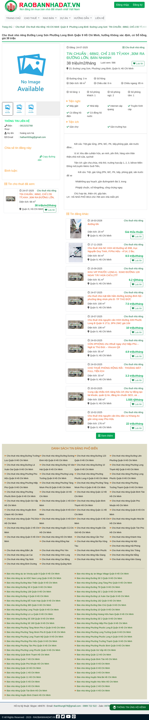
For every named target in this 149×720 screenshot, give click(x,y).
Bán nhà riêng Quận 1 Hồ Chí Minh (22, 672)
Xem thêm (105, 435)
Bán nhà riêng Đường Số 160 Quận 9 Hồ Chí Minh (29, 623)
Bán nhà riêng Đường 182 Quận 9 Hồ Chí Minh (97, 601)
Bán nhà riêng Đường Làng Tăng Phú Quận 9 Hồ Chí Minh (103, 583)
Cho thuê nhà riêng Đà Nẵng (124, 555)
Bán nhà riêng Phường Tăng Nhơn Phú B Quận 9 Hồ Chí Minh (34, 632)
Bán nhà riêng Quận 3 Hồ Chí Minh (92, 672)
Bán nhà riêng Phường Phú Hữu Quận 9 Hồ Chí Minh (30, 641)
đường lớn (93, 224)
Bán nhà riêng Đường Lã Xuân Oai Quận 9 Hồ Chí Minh (101, 596)
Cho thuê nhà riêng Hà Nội (123, 541)
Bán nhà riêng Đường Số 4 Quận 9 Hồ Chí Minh (28, 587)
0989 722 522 (90, 706)
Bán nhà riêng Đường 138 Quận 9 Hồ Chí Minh (27, 591)
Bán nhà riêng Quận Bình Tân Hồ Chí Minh (95, 659)
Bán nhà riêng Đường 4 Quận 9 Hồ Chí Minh (26, 596)
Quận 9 (64, 27)
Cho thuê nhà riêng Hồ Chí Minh (56, 537)
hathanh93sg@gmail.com (33, 137)
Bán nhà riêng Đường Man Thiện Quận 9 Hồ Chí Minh (30, 583)
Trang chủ (13, 18)
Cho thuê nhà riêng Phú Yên (54, 550)
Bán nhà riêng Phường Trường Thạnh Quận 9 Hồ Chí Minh (103, 641)
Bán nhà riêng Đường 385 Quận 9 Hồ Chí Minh (27, 605)
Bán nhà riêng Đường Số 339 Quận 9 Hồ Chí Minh (29, 618)
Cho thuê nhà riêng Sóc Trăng (125, 550)
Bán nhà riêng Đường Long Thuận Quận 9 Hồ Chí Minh (31, 609)
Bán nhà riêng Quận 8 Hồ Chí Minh (92, 668)
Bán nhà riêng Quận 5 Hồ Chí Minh (22, 681)
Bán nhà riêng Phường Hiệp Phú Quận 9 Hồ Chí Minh (100, 623)
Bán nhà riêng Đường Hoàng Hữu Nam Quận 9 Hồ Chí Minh (104, 614)
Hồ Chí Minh (53, 27)
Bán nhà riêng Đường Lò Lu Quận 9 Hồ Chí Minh (28, 614)
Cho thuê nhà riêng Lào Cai (18, 555)
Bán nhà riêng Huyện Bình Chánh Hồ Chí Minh (27, 695)
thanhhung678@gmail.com (67, 706)
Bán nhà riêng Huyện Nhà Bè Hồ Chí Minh (95, 677)
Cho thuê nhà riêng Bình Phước (90, 550)
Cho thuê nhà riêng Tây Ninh (19, 559)
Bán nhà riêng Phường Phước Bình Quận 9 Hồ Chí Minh (102, 645)
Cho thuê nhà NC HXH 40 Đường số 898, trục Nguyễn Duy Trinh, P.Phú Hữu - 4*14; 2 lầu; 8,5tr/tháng (112, 251)
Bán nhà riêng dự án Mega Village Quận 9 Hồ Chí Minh (101, 573)
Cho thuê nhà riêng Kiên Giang (125, 559)
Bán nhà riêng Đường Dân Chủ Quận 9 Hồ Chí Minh (100, 605)
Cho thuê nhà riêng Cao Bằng (55, 559)
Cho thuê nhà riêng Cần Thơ (88, 537)
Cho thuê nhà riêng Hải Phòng (125, 546)
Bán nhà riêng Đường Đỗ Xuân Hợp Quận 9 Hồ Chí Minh (32, 601)
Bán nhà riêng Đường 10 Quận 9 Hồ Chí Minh (97, 609)
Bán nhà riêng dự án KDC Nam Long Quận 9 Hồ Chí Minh (32, 578)
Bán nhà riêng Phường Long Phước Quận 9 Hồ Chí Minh (32, 650)
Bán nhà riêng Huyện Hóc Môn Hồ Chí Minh (96, 681)
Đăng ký (138, 4)
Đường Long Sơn (98, 27)
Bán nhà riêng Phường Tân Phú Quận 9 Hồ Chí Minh (30, 645)
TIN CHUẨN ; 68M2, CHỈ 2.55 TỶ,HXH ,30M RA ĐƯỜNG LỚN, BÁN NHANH (36, 197)
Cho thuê (20, 27)
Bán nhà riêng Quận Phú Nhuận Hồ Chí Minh (26, 664)
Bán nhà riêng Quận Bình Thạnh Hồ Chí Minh (26, 654)
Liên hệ (99, 18)
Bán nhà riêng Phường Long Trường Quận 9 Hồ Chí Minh (102, 632)
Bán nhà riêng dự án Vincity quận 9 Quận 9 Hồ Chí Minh (32, 573)
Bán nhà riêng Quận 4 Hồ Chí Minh (92, 690)
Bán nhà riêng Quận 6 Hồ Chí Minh (22, 686)
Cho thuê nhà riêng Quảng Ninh (56, 564)
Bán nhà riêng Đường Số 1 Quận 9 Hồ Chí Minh (98, 591)
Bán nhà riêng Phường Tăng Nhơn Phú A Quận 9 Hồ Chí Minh (34, 627)
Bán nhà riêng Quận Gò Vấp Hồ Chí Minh (95, 650)
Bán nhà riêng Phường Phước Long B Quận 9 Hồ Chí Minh (103, 627)
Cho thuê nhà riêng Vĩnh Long (55, 555)
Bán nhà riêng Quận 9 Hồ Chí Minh (92, 664)
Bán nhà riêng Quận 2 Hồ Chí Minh (92, 686)
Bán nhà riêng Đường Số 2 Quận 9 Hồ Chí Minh (98, 618)
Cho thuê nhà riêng (35, 27)
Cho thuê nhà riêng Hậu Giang (89, 555)
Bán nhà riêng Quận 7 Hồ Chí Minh (22, 659)
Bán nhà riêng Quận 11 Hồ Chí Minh (22, 677)
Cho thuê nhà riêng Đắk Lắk (18, 550)
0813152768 (26, 125)
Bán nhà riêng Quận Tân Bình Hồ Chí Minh (25, 690)
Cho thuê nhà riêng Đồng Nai (54, 541)
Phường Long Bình (78, 27)
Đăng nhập (122, 4)
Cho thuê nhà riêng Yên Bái (88, 559)
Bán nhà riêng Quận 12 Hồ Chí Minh (92, 654)
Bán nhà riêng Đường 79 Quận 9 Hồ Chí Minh (97, 587)
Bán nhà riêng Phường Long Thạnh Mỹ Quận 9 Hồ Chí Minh (33, 636)
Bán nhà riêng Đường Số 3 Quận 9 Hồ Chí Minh (98, 578)
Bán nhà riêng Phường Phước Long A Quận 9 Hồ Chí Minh (103, 636)
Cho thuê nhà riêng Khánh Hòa (125, 537)
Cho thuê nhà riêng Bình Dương (20, 564)
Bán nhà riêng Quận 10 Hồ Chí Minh (22, 668)
